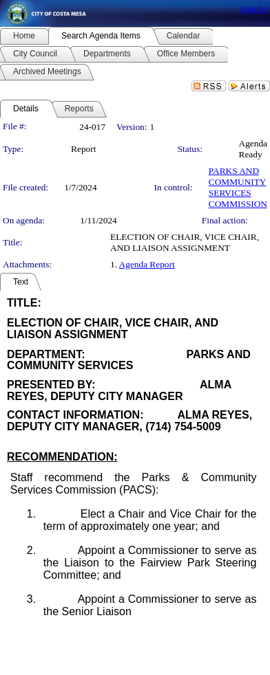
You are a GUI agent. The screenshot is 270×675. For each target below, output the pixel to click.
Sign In (253, 8)
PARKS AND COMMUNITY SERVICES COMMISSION (238, 187)
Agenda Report (147, 264)
